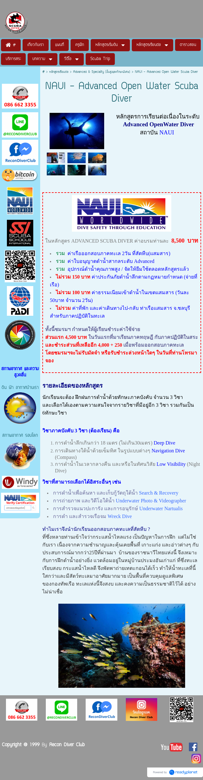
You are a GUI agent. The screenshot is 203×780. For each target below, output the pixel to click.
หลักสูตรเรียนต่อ (58, 72)
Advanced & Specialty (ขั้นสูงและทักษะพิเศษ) (101, 72)
